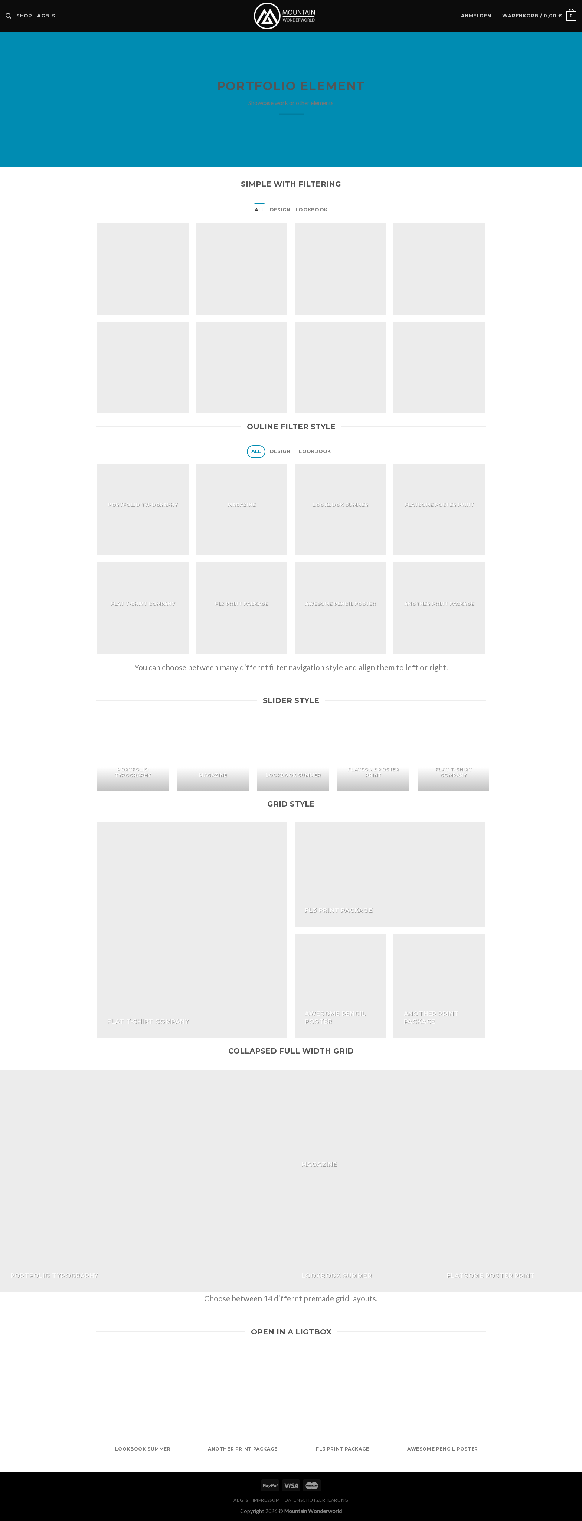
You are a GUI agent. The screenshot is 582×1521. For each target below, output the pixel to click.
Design (280, 210)
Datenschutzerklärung (317, 1500)
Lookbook (311, 210)
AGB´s (46, 16)
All (260, 210)
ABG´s (240, 1500)
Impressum (266, 1500)
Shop (24, 16)
